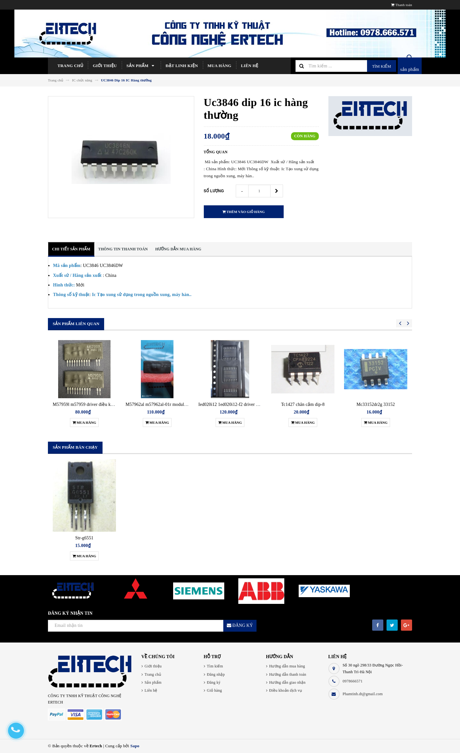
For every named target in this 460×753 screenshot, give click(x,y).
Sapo (134, 745)
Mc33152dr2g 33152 (375, 404)
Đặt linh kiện (181, 65)
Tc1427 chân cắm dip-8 (303, 404)
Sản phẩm (141, 66)
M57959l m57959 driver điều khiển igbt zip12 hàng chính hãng (111, 404)
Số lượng (214, 191)
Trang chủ (70, 65)
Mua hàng (220, 65)
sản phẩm (409, 69)
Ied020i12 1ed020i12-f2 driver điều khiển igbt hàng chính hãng (257, 404)
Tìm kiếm (381, 66)
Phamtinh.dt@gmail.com (363, 694)
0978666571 (353, 681)
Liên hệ (249, 65)
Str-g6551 (84, 538)
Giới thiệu (105, 65)
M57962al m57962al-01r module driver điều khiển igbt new (181, 404)
